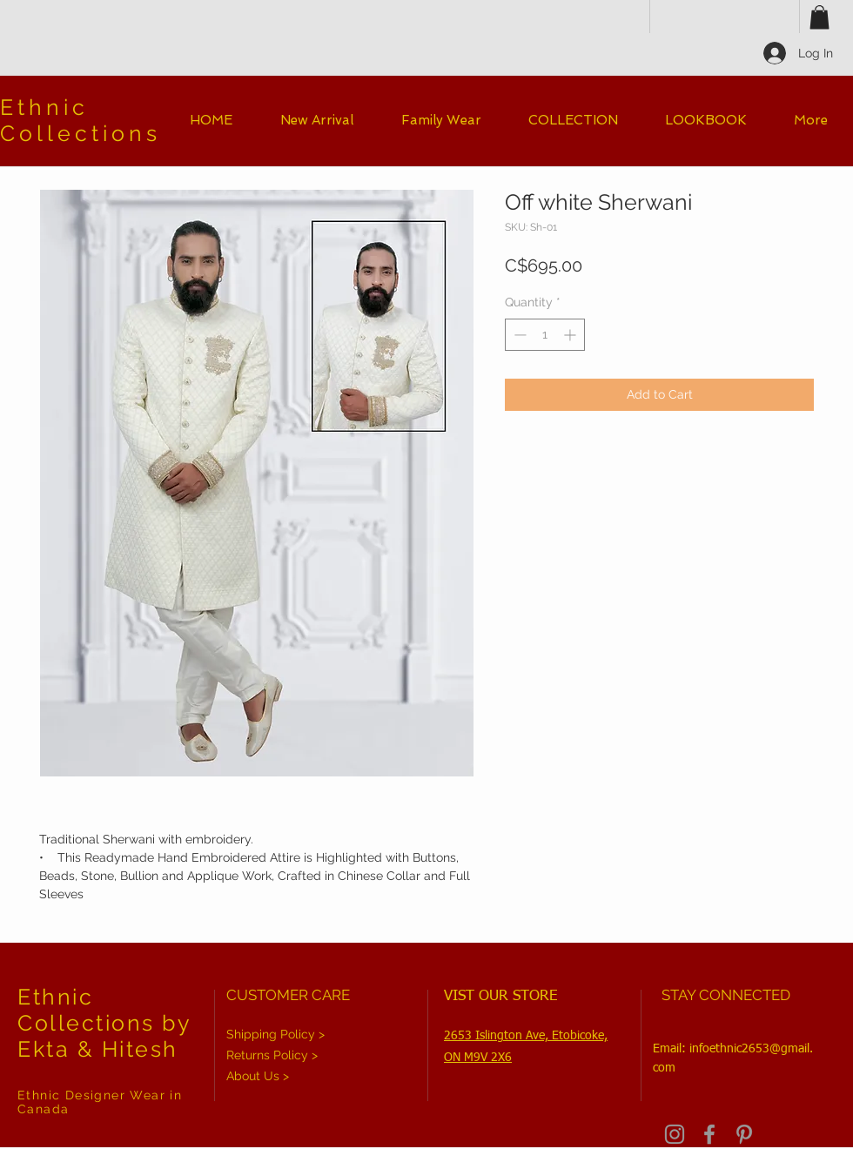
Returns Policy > (272, 1055)
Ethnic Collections (80, 120)
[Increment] (571, 334)
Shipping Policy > (275, 1034)
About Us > (257, 1076)
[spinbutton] (545, 334)
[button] (819, 17)
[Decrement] (518, 334)
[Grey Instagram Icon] (675, 1134)
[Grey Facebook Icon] (709, 1134)
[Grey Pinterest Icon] (744, 1134)
